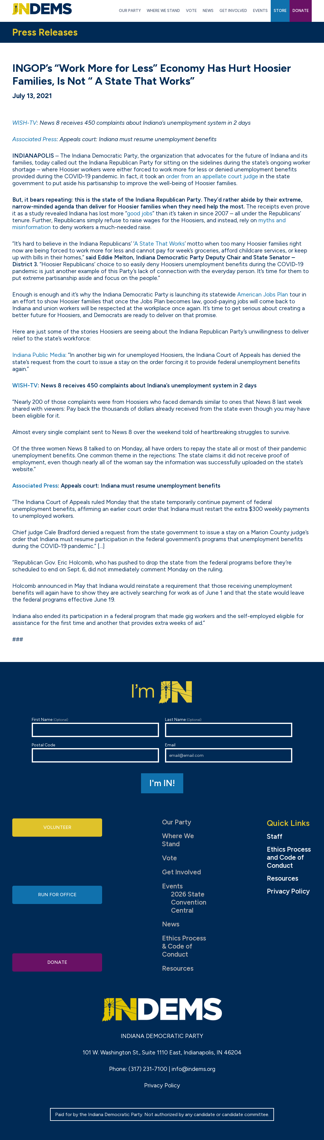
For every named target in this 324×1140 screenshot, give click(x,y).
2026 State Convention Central (188, 902)
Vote (169, 858)
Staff (274, 837)
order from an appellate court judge (212, 176)
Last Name (228, 727)
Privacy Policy (288, 891)
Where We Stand (178, 840)
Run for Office (57, 895)
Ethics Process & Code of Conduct (184, 946)
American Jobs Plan (262, 294)
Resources (177, 968)
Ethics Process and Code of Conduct (289, 858)
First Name (95, 727)
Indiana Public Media (38, 354)
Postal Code (95, 752)
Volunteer (57, 828)
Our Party (176, 822)
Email (228, 752)
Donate (57, 961)
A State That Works (159, 243)
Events (172, 886)
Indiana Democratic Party (42, 9)
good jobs (139, 213)
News (170, 924)
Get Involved (181, 872)
